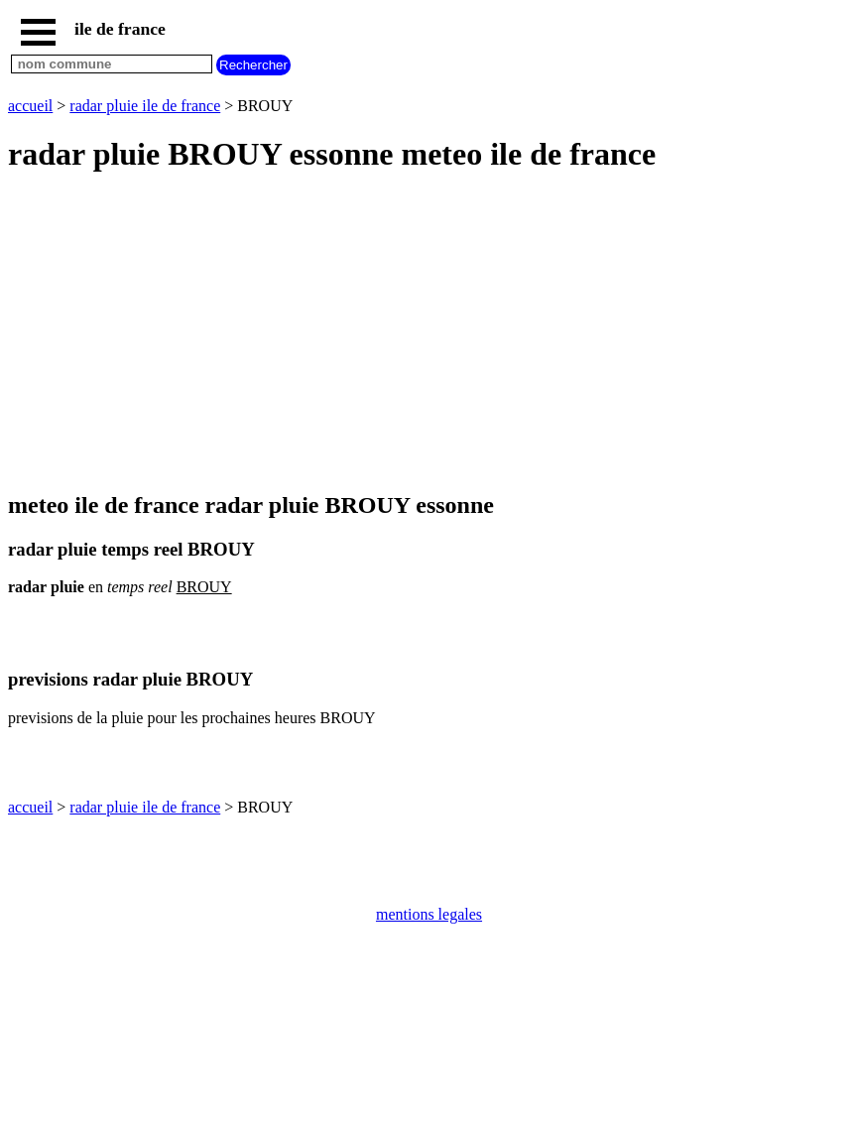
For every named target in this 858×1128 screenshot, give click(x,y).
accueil (30, 105)
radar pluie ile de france (144, 105)
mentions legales (429, 914)
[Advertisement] (429, 333)
